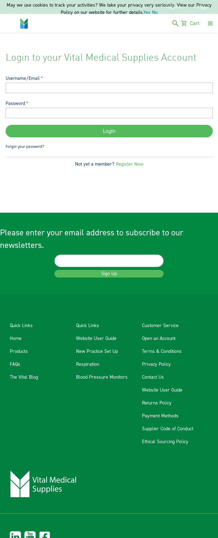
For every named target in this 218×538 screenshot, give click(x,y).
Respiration (87, 364)
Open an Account (158, 338)
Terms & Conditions (162, 351)
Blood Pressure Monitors (102, 377)
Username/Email (23, 78)
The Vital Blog (24, 377)
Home (16, 338)
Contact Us (153, 377)
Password (15, 103)
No (155, 12)
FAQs (15, 364)
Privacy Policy (156, 364)
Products (19, 351)
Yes (147, 12)
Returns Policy (157, 403)
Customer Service (160, 326)
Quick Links (21, 326)
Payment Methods (160, 416)
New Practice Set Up (97, 351)
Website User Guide (96, 338)
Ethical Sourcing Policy (165, 442)
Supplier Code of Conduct (167, 429)
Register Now (129, 164)
